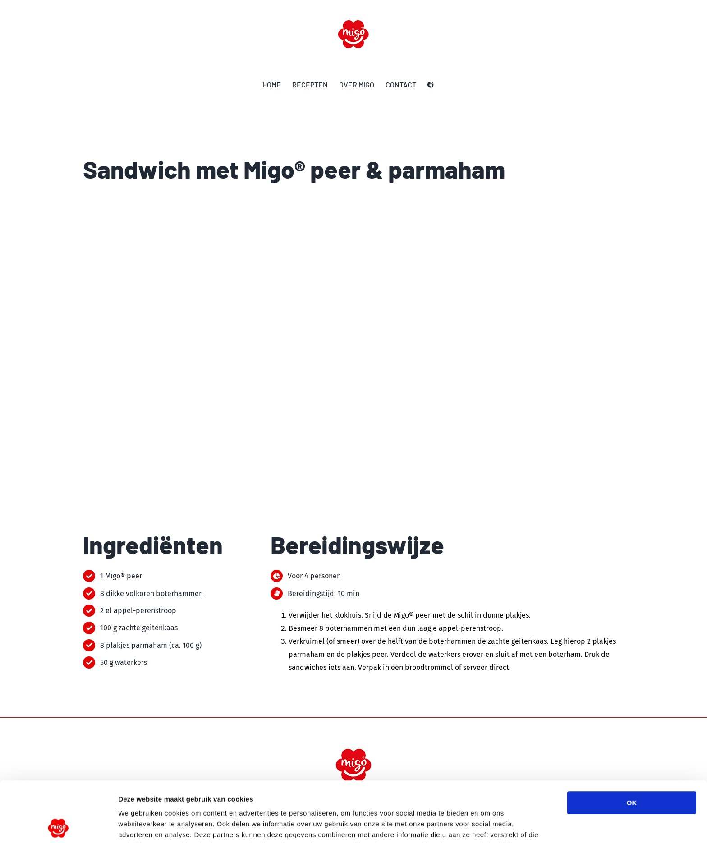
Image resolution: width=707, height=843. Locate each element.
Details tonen (487, 825)
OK (632, 742)
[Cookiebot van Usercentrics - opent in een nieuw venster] (58, 825)
